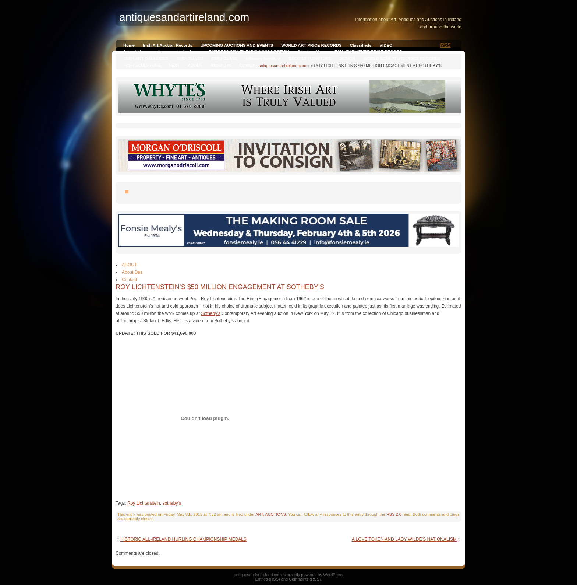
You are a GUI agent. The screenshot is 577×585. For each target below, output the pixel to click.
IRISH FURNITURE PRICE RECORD (368, 52)
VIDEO (386, 45)
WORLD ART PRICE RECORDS (311, 45)
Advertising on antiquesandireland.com (162, 52)
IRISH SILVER (190, 58)
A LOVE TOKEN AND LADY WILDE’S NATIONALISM (404, 539)
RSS (445, 45)
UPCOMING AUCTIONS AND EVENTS (237, 45)
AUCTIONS (275, 514)
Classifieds (361, 45)
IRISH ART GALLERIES (146, 58)
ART (259, 514)
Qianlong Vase (311, 52)
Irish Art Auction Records (167, 45)
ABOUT (195, 65)
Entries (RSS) (267, 579)
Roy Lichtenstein (143, 503)
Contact (247, 65)
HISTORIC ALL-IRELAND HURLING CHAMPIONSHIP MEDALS (183, 539)
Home (129, 45)
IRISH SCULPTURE (141, 65)
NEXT (174, 65)
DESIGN (347, 58)
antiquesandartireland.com (283, 65)
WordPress (333, 574)
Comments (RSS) (305, 579)
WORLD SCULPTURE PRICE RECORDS (401, 58)
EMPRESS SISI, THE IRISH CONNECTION (249, 52)
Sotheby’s (210, 313)
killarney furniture (263, 58)
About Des (220, 65)
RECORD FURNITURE (309, 58)
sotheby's (171, 503)
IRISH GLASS (224, 58)
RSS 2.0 (393, 514)
